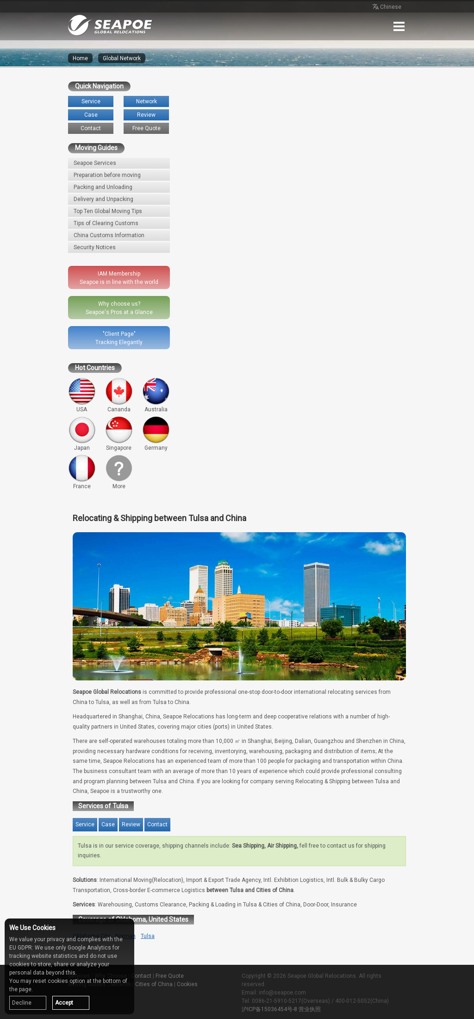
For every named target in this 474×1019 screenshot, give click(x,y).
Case (91, 115)
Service (90, 101)
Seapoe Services (95, 163)
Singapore (119, 433)
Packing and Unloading (103, 187)
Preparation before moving (107, 175)
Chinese (386, 7)
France (82, 472)
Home (80, 58)
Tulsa (148, 936)
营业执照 (310, 1009)
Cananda (119, 395)
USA (82, 395)
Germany (156, 433)
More (119, 472)
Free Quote (146, 128)
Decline (21, 1003)
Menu (399, 26)
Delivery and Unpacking (103, 199)
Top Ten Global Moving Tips (108, 211)
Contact (91, 128)
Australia (156, 395)
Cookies (187, 984)
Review (146, 115)
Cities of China (154, 984)
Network (146, 101)
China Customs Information (109, 235)
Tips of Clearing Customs (106, 223)
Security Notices (95, 247)
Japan (82, 433)
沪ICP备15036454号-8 (269, 1009)
